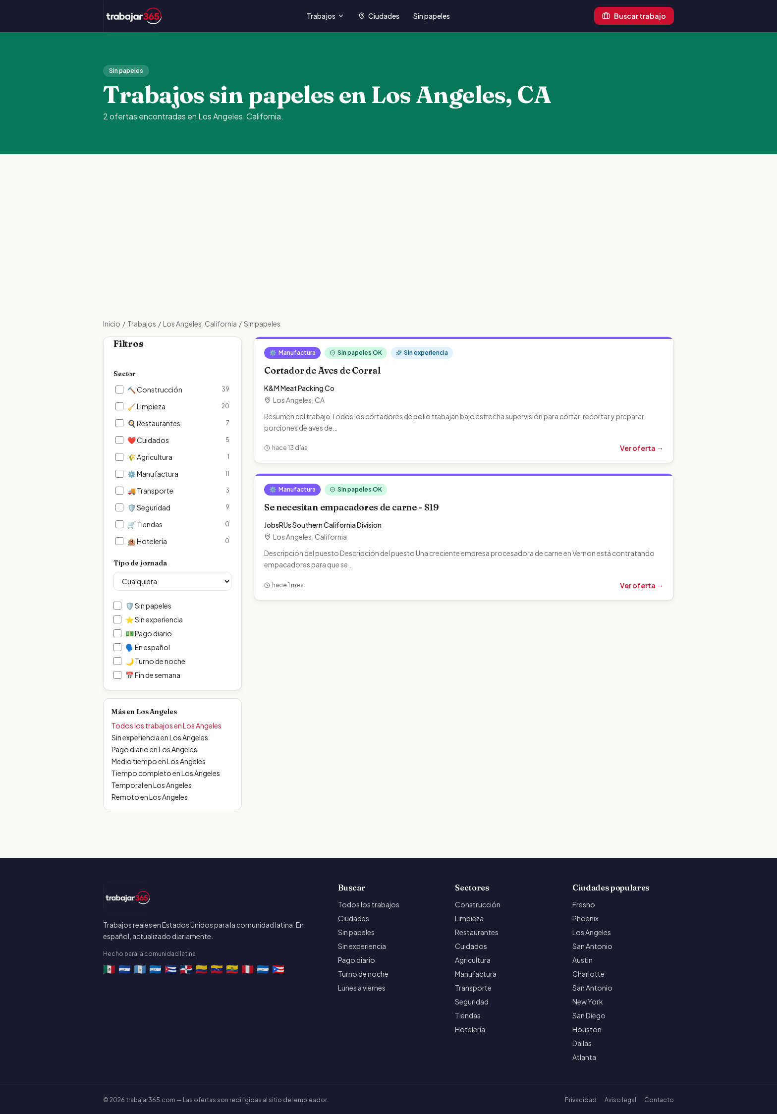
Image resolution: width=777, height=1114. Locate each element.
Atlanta (584, 1057)
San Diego (589, 1015)
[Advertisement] (388, 244)
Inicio (111, 323)
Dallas (582, 1043)
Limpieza (469, 918)
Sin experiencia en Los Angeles (159, 737)
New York (587, 1001)
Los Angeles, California (200, 323)
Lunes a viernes (362, 987)
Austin (582, 959)
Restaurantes (477, 932)
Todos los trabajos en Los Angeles (166, 725)
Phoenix (585, 918)
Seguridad (472, 1001)
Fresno (583, 904)
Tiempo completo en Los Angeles (165, 773)
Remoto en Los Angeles (149, 796)
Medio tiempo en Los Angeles (158, 761)
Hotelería (470, 1029)
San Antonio (592, 946)
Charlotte (588, 973)
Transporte (473, 987)
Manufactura (476, 973)
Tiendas (468, 1015)
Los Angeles (591, 932)
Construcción (477, 904)
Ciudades (378, 15)
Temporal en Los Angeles (151, 784)
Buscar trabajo (634, 15)
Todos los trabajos (368, 904)
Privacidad (581, 1100)
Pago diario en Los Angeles (154, 749)
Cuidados (471, 946)
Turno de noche (363, 973)
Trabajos (325, 15)
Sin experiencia (362, 946)
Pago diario (356, 959)
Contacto (659, 1100)
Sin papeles (431, 15)
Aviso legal (620, 1100)
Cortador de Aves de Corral (322, 370)
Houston (587, 1029)
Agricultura (473, 959)
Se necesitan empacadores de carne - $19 (351, 507)
